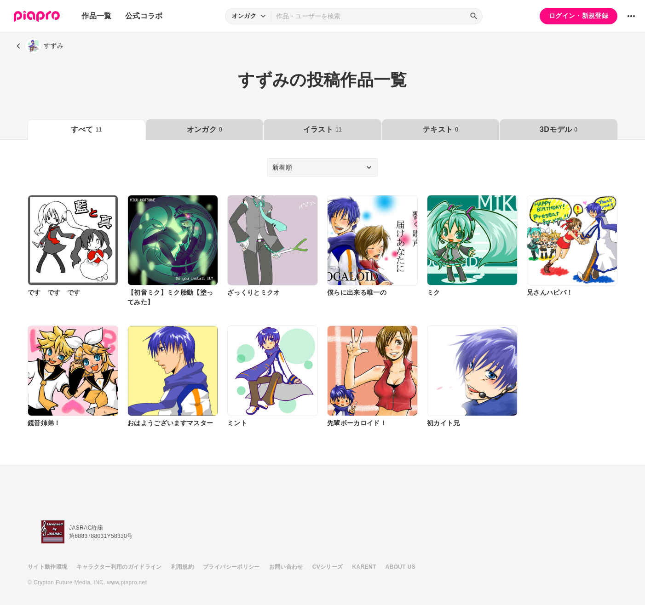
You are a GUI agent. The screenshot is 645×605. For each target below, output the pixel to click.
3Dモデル (558, 129)
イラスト (322, 129)
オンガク (204, 129)
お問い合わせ (286, 567)
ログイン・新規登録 (578, 15)
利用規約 (182, 567)
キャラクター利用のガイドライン (118, 567)
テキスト (440, 129)
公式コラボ (144, 16)
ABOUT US (400, 567)
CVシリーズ (327, 567)
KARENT (364, 567)
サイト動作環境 (47, 567)
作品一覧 (96, 16)
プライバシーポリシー (231, 567)
